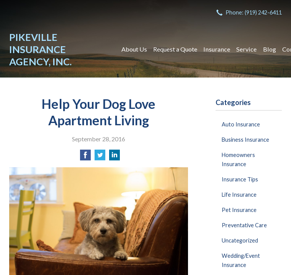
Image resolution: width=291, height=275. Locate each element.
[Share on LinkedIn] (114, 157)
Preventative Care (244, 225)
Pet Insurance (239, 210)
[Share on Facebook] (85, 157)
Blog (269, 49)
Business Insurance (245, 139)
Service (246, 49)
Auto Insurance (241, 124)
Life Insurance (239, 194)
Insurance (216, 49)
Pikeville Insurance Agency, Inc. (40, 49)
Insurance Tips (240, 179)
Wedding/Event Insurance (241, 260)
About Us (134, 49)
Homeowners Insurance (238, 159)
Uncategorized (240, 240)
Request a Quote (175, 49)
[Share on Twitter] (100, 157)
